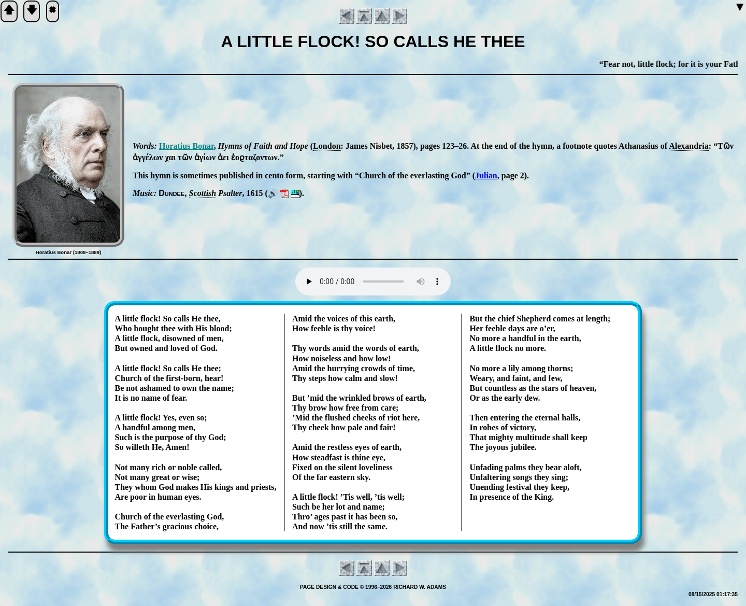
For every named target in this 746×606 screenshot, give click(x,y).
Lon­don (326, 146)
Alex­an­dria (688, 146)
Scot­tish (202, 193)
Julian (486, 175)
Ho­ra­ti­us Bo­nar (186, 146)
